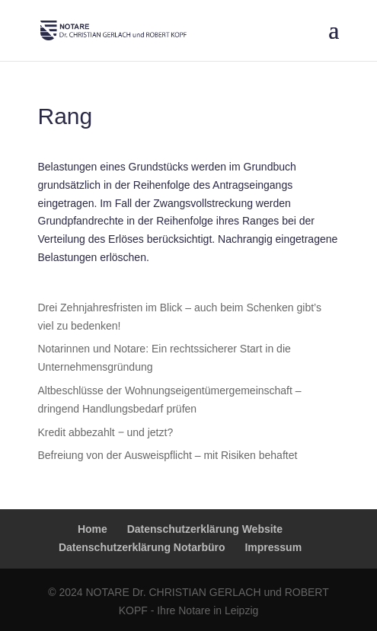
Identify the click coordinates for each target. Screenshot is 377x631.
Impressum (273, 547)
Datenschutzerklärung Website (205, 529)
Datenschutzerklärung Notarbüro (142, 547)
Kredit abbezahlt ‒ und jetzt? (106, 432)
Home (92, 529)
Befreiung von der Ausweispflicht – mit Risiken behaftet (168, 455)
